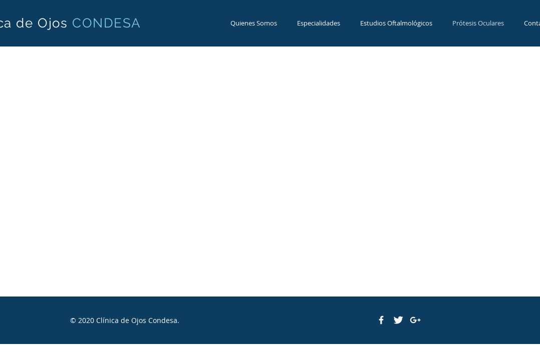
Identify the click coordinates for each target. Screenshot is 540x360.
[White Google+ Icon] (415, 320)
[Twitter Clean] (398, 320)
